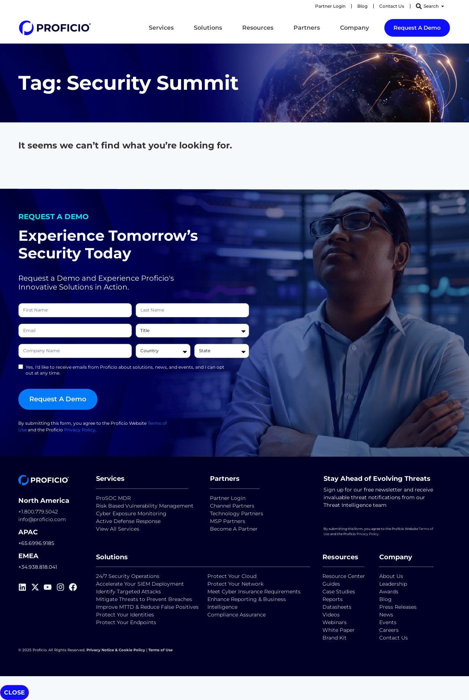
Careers (389, 630)
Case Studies (338, 591)
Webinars (334, 622)
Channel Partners (232, 505)
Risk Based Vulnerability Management (144, 505)
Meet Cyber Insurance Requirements (253, 591)
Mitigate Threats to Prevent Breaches (144, 599)
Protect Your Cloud (232, 576)
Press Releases (398, 607)
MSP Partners (227, 521)
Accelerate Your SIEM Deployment (140, 584)
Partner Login (227, 498)
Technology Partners (236, 513)
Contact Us (393, 637)
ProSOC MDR (113, 498)
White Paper (338, 630)
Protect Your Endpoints (126, 622)
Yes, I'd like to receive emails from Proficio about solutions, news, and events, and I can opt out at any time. (125, 373)
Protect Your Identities (125, 614)
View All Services (117, 529)
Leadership (393, 584)
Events (387, 622)
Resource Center (343, 576)
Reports (333, 599)
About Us (391, 576)
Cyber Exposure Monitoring (131, 513)
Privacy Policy (79, 432)
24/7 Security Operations (127, 576)
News (386, 614)
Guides (331, 584)
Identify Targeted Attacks (128, 591)
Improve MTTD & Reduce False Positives (147, 607)
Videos (331, 614)
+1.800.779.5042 (38, 511)
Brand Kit (334, 637)
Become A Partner (234, 529)
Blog (385, 599)
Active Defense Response (128, 521)
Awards (388, 591)
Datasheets (336, 607)
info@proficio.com (42, 519)
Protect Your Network (235, 584)
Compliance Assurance (236, 614)
